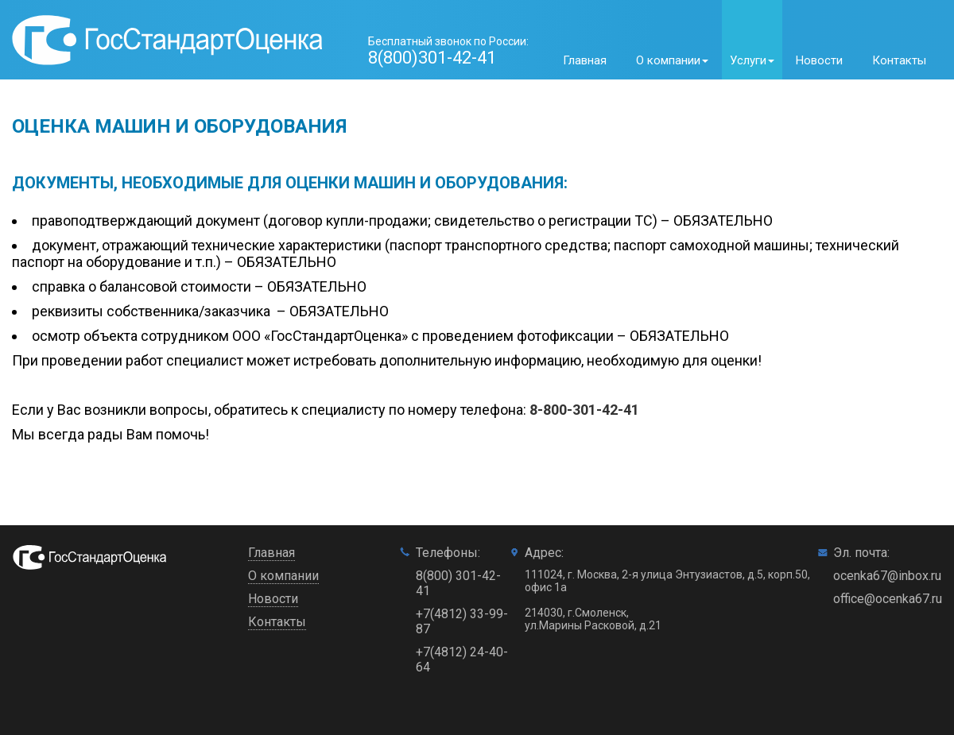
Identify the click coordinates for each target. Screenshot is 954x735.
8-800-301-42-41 (584, 409)
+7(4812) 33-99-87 (462, 621)
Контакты (899, 60)
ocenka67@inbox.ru (887, 575)
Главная (585, 60)
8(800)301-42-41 (432, 58)
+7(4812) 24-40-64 (462, 659)
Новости (819, 60)
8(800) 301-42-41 (458, 583)
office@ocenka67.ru (887, 598)
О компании (283, 575)
